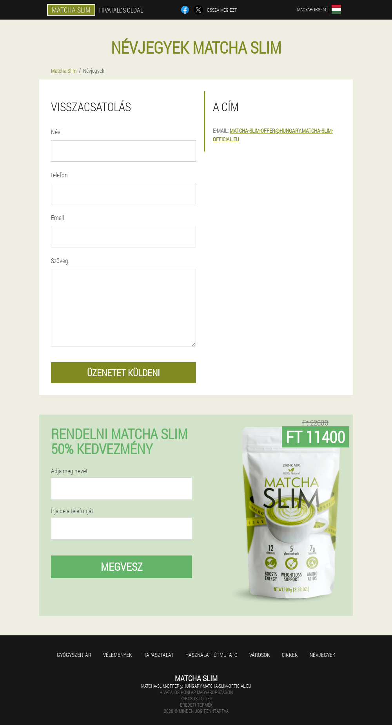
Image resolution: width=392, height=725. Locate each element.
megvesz (122, 566)
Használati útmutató (211, 654)
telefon (59, 175)
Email (57, 217)
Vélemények (117, 654)
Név (55, 132)
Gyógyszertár (74, 654)
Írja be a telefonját (72, 511)
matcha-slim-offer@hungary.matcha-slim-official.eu (196, 686)
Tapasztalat (159, 654)
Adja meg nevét (69, 471)
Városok (259, 654)
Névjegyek (323, 654)
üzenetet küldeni (123, 372)
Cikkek (290, 654)
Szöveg (59, 260)
